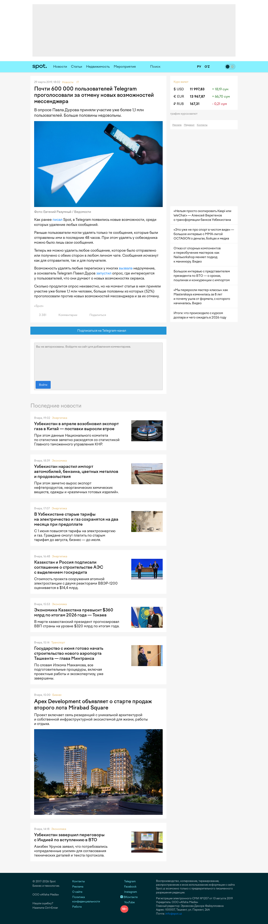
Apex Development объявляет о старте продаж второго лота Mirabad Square (93, 704)
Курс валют (181, 81)
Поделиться (95, 315)
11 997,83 (197, 89)
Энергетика (59, 417)
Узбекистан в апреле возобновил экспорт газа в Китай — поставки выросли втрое (76, 426)
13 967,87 (197, 96)
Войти (43, 385)
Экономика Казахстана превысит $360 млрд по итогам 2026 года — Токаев (73, 612)
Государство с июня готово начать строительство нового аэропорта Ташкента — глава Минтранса (68, 653)
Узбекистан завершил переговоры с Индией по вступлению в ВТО (69, 837)
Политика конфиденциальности (86, 899)
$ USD (179, 89)
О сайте (77, 891)
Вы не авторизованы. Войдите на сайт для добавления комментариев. (98, 361)
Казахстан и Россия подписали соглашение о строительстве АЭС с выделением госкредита (68, 567)
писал (57, 219)
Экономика (59, 460)
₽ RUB (179, 104)
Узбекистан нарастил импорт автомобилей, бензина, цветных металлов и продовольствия (76, 471)
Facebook (128, 886)
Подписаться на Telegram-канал (98, 331)
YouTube (127, 902)
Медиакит (189, 125)
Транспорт (58, 642)
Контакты (202, 125)
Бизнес (57, 694)
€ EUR (179, 96)
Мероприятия (125, 67)
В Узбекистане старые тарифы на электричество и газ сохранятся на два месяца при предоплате (76, 519)
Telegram (128, 881)
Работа (77, 906)
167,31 (195, 104)
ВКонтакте (129, 897)
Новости (60, 67)
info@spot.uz (173, 913)
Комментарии (65, 315)
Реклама (177, 125)
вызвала (126, 268)
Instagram (128, 891)
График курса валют (185, 113)
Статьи (76, 67)
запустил (103, 273)
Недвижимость (98, 67)
